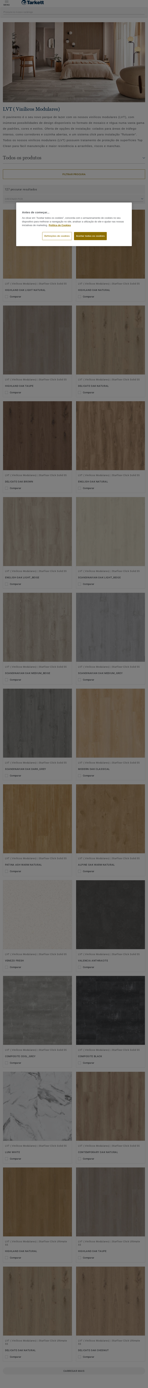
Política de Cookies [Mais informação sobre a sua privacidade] (60, 225)
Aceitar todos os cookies (90, 236)
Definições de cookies (57, 236)
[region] (74, 224)
